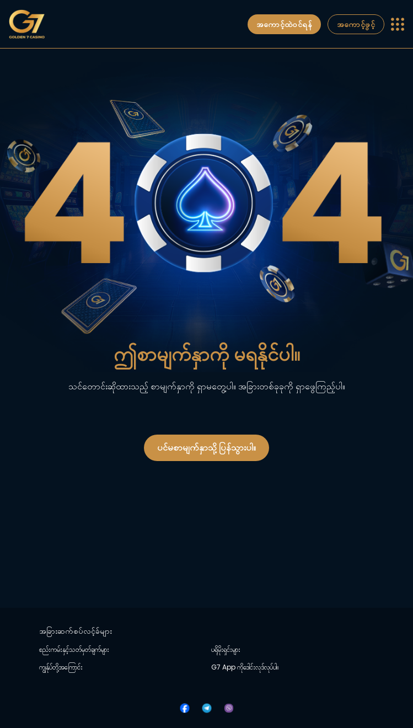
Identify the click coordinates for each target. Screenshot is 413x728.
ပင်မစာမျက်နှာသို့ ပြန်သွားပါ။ (206, 447)
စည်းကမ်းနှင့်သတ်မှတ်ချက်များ (74, 649)
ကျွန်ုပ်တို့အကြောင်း (61, 667)
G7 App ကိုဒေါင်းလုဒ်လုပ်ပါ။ (244, 667)
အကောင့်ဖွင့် (356, 24)
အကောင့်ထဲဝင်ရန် (284, 24)
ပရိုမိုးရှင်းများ (225, 649)
